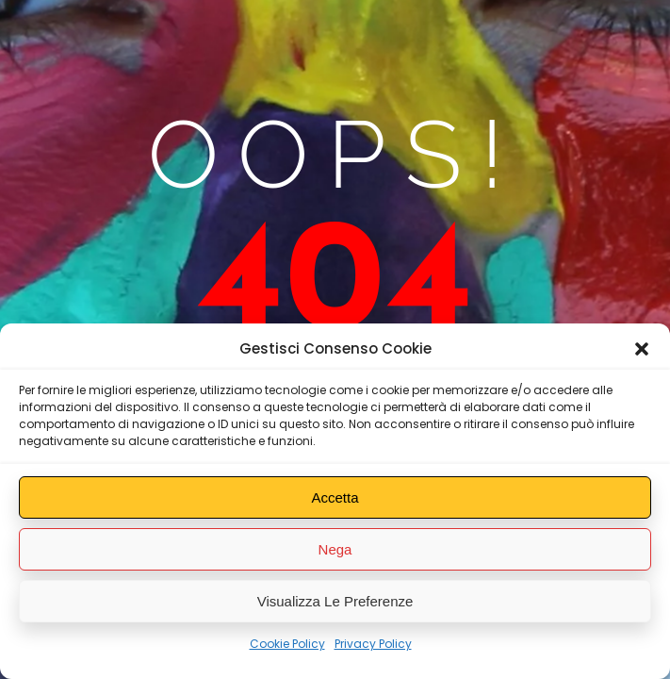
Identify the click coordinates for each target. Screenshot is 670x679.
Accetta (334, 497)
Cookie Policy (287, 644)
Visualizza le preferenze (335, 601)
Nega (335, 549)
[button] (641, 349)
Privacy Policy (373, 644)
